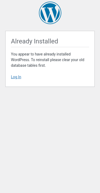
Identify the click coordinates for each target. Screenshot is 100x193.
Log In (16, 77)
